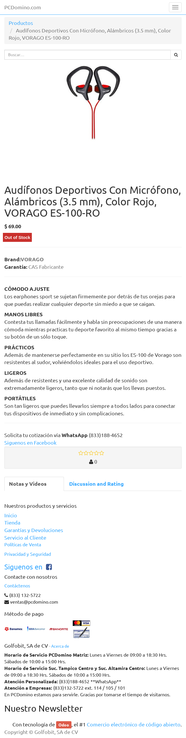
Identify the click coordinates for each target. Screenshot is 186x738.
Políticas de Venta (22, 544)
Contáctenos (17, 585)
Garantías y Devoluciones (33, 530)
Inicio (10, 515)
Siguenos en (23, 567)
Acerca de (60, 646)
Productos (21, 23)
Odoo (63, 724)
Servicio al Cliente (25, 537)
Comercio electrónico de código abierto (134, 724)
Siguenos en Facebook (30, 442)
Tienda (12, 522)
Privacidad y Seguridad (27, 554)
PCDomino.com (22, 7)
